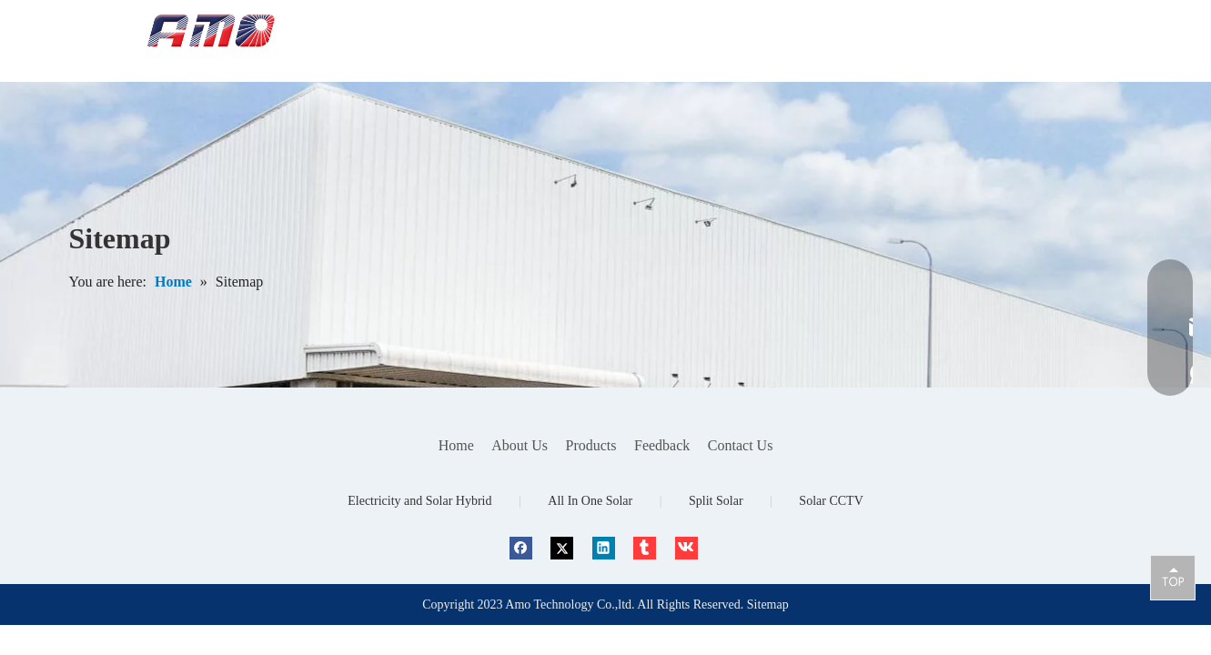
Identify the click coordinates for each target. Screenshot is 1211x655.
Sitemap (768, 604)
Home (456, 445)
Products (591, 445)
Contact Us (740, 445)
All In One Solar (590, 501)
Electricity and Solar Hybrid (419, 501)
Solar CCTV (831, 501)
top (1172, 576)
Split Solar (716, 501)
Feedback (662, 445)
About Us (519, 445)
